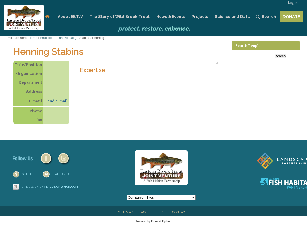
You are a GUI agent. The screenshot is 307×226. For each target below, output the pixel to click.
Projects (200, 16)
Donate (291, 16)
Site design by (50, 186)
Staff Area (60, 174)
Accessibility (153, 212)
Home (47, 16)
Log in (293, 3)
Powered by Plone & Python (153, 221)
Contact (179, 212)
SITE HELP (29, 174)
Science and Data (232, 16)
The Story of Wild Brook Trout (120, 16)
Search (269, 16)
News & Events (170, 16)
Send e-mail (56, 101)
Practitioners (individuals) (58, 38)
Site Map (125, 212)
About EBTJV (70, 16)
